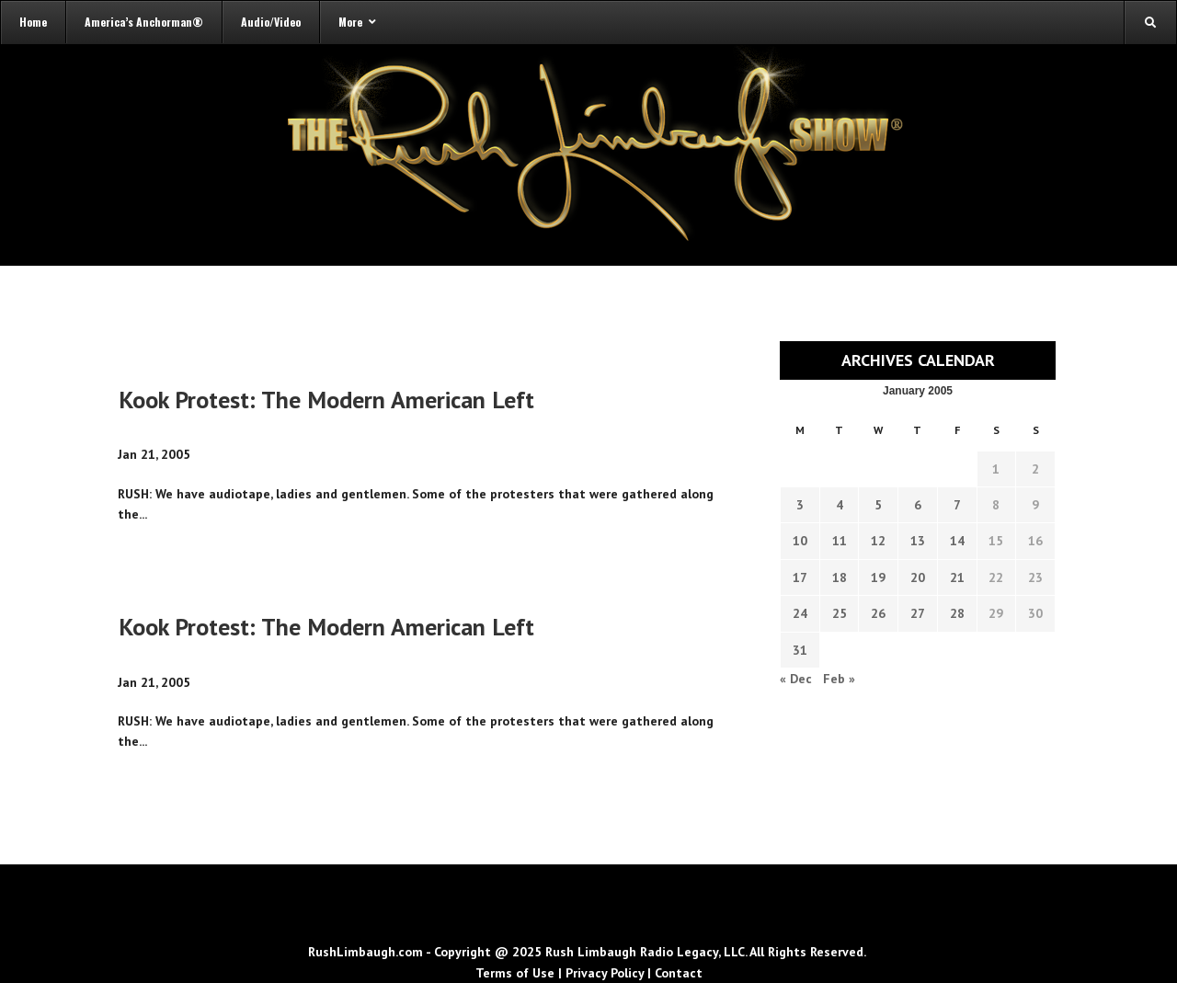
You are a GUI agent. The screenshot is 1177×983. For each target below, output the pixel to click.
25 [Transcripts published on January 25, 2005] (839, 613)
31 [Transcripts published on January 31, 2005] (800, 650)
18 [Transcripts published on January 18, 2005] (839, 577)
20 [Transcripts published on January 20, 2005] (917, 577)
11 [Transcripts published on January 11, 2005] (839, 540)
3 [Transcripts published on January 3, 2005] (800, 505)
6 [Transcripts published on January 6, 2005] (917, 505)
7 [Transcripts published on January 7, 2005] (957, 505)
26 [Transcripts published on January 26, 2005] (878, 613)
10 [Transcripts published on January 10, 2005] (800, 540)
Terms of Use (514, 973)
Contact (679, 973)
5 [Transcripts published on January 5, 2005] (878, 505)
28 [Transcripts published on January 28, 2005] (957, 613)
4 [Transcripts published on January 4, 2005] (839, 505)
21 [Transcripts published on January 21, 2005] (957, 577)
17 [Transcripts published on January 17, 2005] (800, 577)
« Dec (796, 678)
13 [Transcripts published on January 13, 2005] (917, 540)
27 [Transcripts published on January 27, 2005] (917, 613)
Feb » (839, 678)
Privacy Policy (605, 973)
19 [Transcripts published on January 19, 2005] (878, 577)
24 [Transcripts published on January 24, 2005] (800, 613)
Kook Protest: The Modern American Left (326, 399)
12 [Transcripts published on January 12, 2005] (878, 540)
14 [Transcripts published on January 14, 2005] (957, 540)
